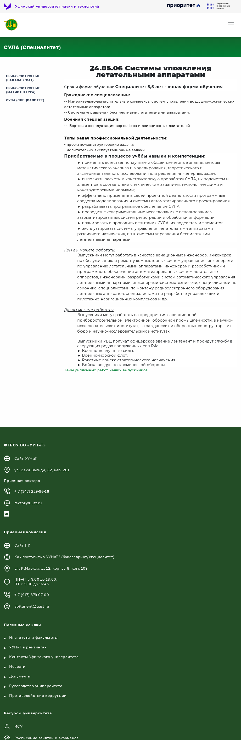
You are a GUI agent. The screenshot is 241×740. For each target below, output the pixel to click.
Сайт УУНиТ (25, 458)
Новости (17, 666)
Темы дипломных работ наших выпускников (106, 370)
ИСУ (18, 726)
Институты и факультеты (33, 637)
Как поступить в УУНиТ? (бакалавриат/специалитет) (64, 556)
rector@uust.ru (28, 503)
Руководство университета (35, 685)
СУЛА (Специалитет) (25, 100)
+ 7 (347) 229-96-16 (31, 491)
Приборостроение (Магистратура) (23, 90)
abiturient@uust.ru (31, 606)
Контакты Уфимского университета (44, 656)
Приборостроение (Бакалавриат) (23, 78)
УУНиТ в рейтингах (28, 647)
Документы (20, 676)
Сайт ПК (22, 545)
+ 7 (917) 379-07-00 (31, 594)
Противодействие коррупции (38, 695)
